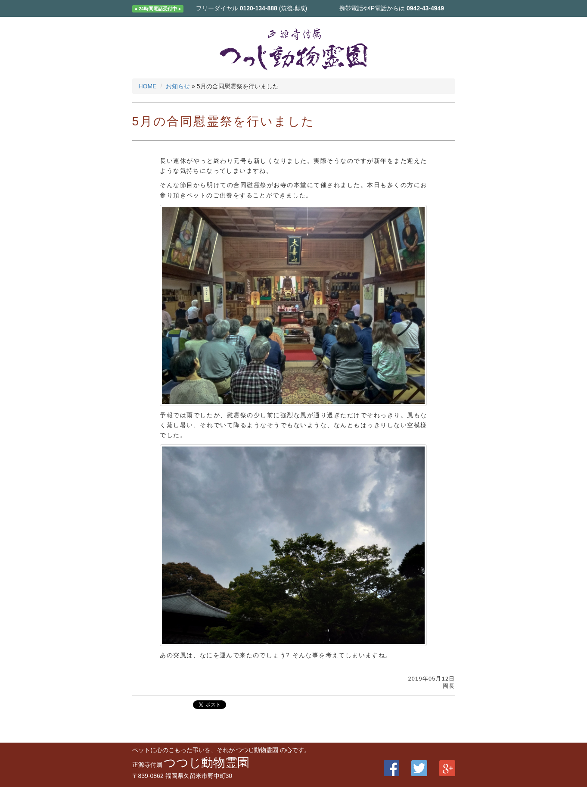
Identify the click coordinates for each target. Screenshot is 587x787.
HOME (148, 86)
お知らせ (178, 86)
